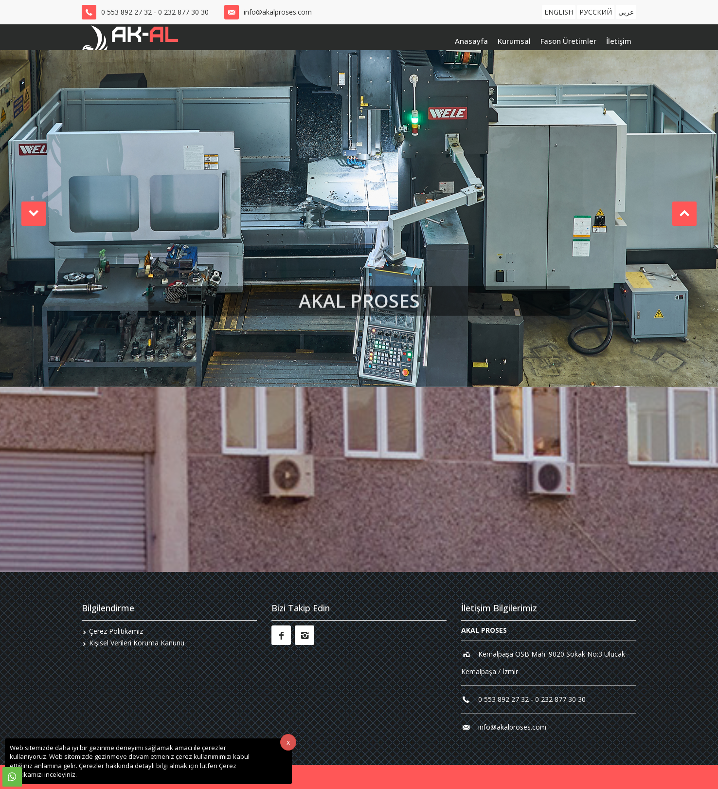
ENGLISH (558, 12)
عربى (626, 12)
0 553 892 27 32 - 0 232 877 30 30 (155, 12)
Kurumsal (514, 41)
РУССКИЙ (595, 12)
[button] (33, 214)
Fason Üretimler (568, 41)
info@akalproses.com (278, 12)
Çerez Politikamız (116, 631)
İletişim (618, 41)
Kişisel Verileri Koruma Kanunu (136, 642)
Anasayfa (471, 41)
